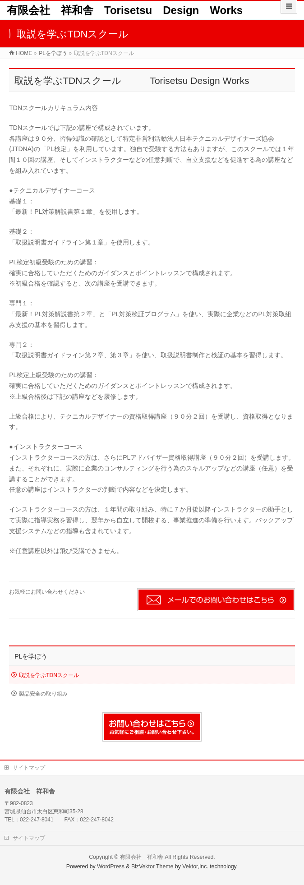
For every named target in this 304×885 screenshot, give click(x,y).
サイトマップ (29, 768)
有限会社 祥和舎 (141, 857)
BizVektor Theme (152, 866)
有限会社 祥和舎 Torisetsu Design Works (125, 10)
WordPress (110, 866)
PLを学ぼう (30, 656)
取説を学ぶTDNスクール (49, 675)
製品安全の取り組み (43, 694)
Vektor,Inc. (195, 866)
